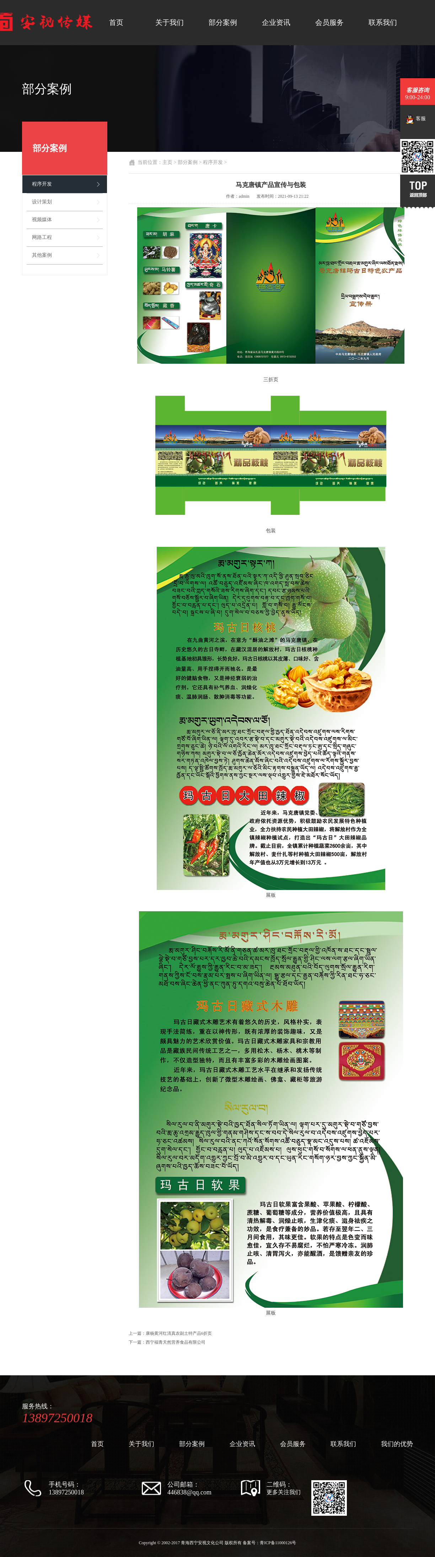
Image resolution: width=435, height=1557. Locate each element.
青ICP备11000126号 (278, 1542)
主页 (167, 162)
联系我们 (383, 22)
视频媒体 (42, 219)
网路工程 (42, 237)
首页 (116, 22)
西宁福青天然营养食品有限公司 (175, 1342)
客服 (416, 119)
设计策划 (42, 201)
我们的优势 (397, 1443)
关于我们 (169, 22)
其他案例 (42, 255)
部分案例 (223, 22)
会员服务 (329, 22)
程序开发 (42, 184)
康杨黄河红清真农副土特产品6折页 (179, 1333)
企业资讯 (276, 22)
